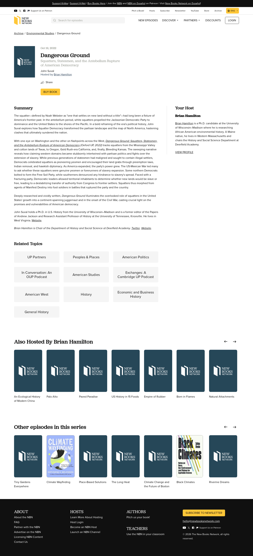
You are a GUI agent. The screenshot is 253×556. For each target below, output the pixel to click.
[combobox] (88, 20)
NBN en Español (136, 3)
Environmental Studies (40, 33)
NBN (119, 3)
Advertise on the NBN (27, 532)
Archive (19, 33)
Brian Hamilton (63, 74)
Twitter (135, 228)
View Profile (184, 152)
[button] (225, 341)
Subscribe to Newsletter (204, 513)
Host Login (76, 522)
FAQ (16, 522)
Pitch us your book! (138, 517)
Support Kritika (60, 3)
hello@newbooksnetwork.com (201, 521)
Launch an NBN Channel (85, 532)
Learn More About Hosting (86, 517)
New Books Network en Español (182, 3)
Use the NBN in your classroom (145, 534)
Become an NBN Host (83, 527)
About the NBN (23, 517)
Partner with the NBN (27, 527)
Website (36, 220)
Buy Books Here (96, 3)
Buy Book (50, 92)
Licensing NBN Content (28, 537)
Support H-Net (78, 3)
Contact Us (21, 542)
